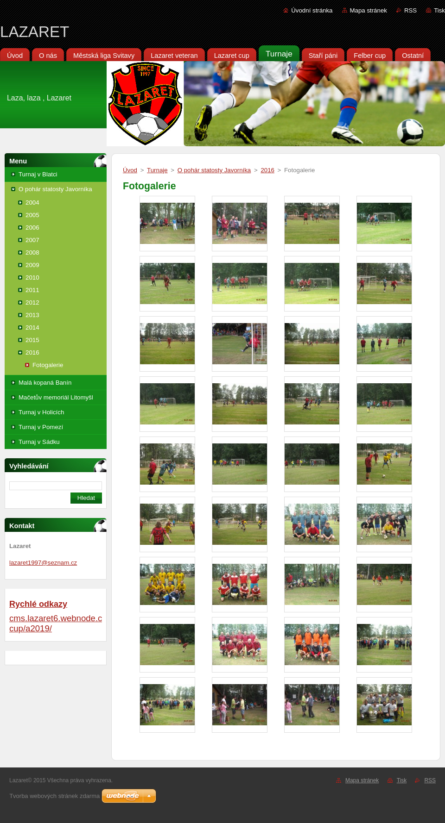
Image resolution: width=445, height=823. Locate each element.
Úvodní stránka (311, 10)
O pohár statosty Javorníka (55, 189)
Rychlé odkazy (38, 604)
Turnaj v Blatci (38, 174)
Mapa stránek (368, 10)
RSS (410, 10)
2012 (32, 302)
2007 (32, 240)
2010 (32, 277)
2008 (32, 252)
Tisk (439, 10)
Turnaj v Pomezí (41, 427)
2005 (32, 215)
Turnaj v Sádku (39, 441)
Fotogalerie (47, 365)
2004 (32, 202)
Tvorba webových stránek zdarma (54, 795)
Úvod (130, 170)
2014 (32, 327)
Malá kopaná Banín (45, 382)
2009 (32, 265)
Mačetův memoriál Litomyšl (56, 397)
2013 (32, 315)
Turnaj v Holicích (41, 412)
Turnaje (157, 170)
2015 (32, 340)
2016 (32, 352)
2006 (32, 227)
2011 (32, 290)
